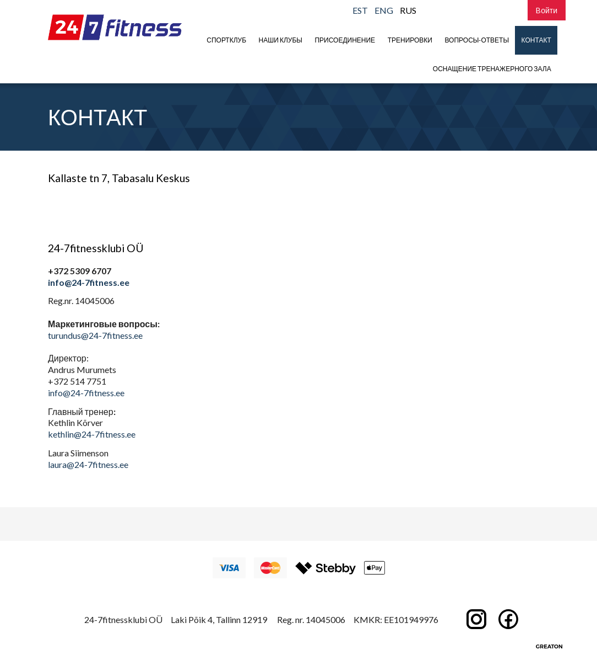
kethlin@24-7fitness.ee (91, 434)
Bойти (546, 10)
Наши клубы (280, 40)
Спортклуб (226, 40)
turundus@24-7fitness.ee (95, 335)
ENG (384, 10)
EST (360, 10)
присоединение (344, 40)
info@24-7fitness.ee (88, 282)
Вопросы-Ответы (477, 40)
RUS (408, 10)
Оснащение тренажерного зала (492, 69)
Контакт (536, 40)
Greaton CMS (549, 646)
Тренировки (410, 40)
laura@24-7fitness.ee (88, 464)
